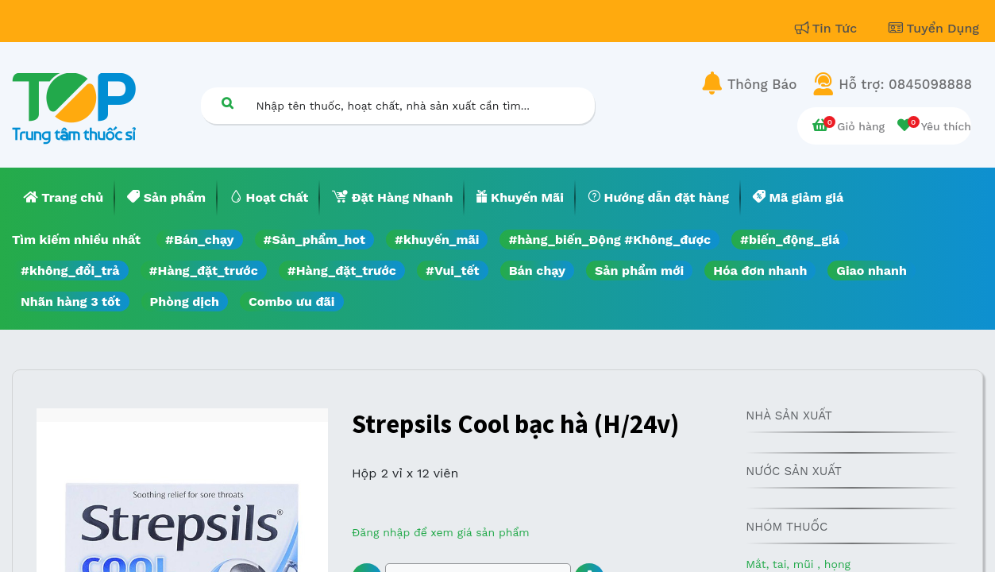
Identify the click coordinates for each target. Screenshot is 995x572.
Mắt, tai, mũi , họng (798, 564)
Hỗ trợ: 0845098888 (905, 84)
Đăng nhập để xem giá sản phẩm (441, 532)
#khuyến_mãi (437, 239)
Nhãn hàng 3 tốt (71, 301)
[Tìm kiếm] (228, 102)
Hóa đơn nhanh (760, 270)
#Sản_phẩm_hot (314, 239)
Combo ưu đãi (292, 301)
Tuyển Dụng (934, 28)
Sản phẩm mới (639, 270)
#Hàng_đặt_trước (203, 270)
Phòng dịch (184, 301)
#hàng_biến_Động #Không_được (609, 239)
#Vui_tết (453, 270)
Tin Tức (828, 28)
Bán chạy (537, 270)
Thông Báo (761, 84)
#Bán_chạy (199, 239)
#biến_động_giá (789, 239)
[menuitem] (63, 198)
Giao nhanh (871, 270)
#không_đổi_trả (70, 270)
